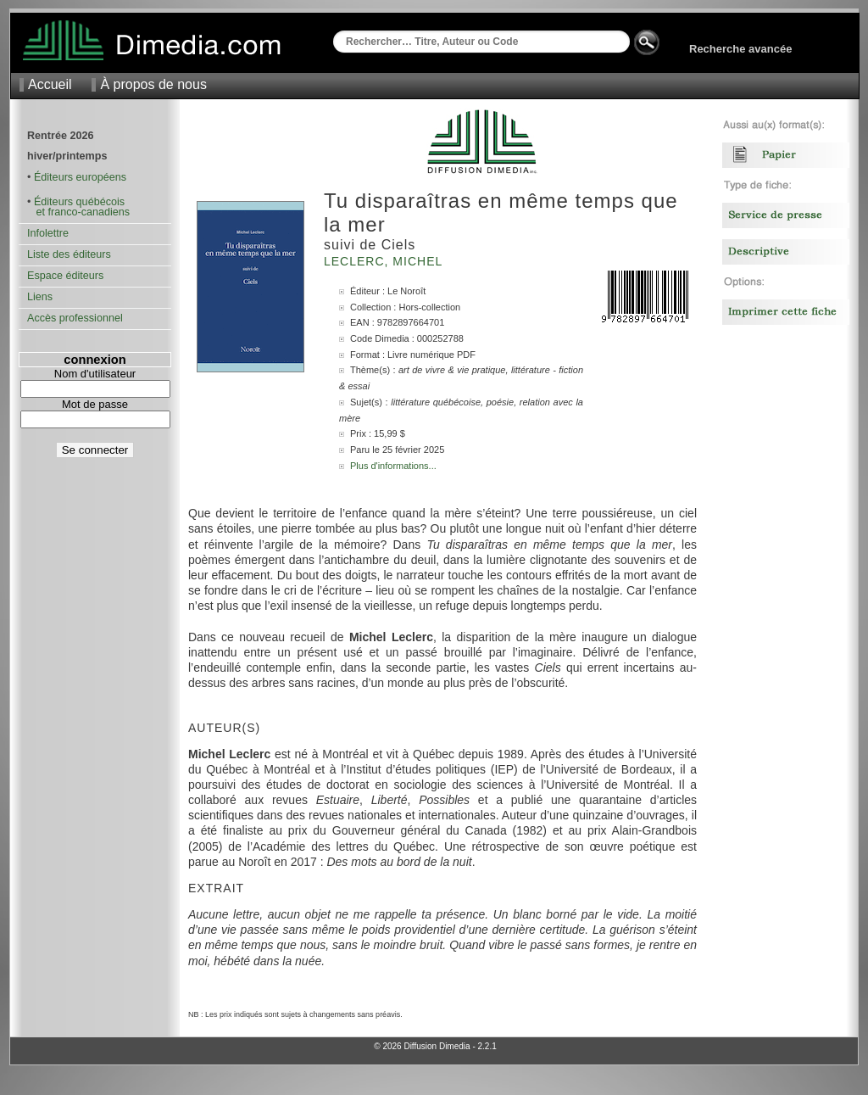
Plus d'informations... (393, 466)
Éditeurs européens (80, 177)
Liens (40, 297)
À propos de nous (153, 84)
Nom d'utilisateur (95, 373)
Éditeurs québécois (79, 202)
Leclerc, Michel (385, 261)
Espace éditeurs (65, 276)
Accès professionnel (75, 318)
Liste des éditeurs (69, 254)
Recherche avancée (740, 48)
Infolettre (48, 233)
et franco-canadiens (78, 212)
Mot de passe (95, 404)
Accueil (50, 84)
